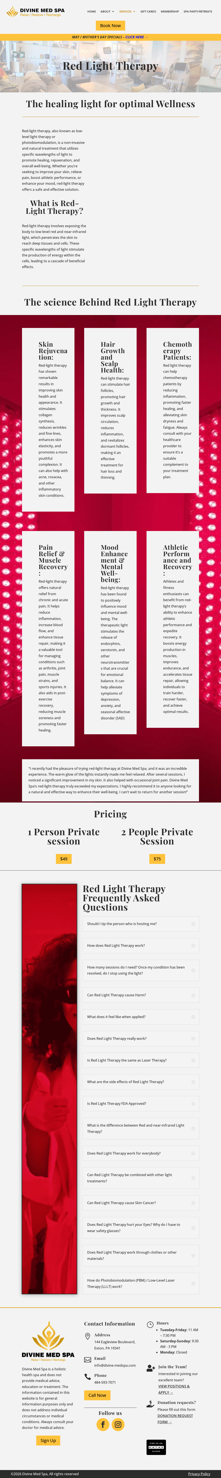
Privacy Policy (199, 1474)
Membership (170, 11)
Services (125, 11)
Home (91, 11)
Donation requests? (177, 1402)
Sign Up (48, 1440)
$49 (63, 859)
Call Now (97, 1395)
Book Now (110, 25)
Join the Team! (172, 1366)
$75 (157, 859)
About (105, 11)
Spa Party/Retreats (198, 11)
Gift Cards (148, 11)
